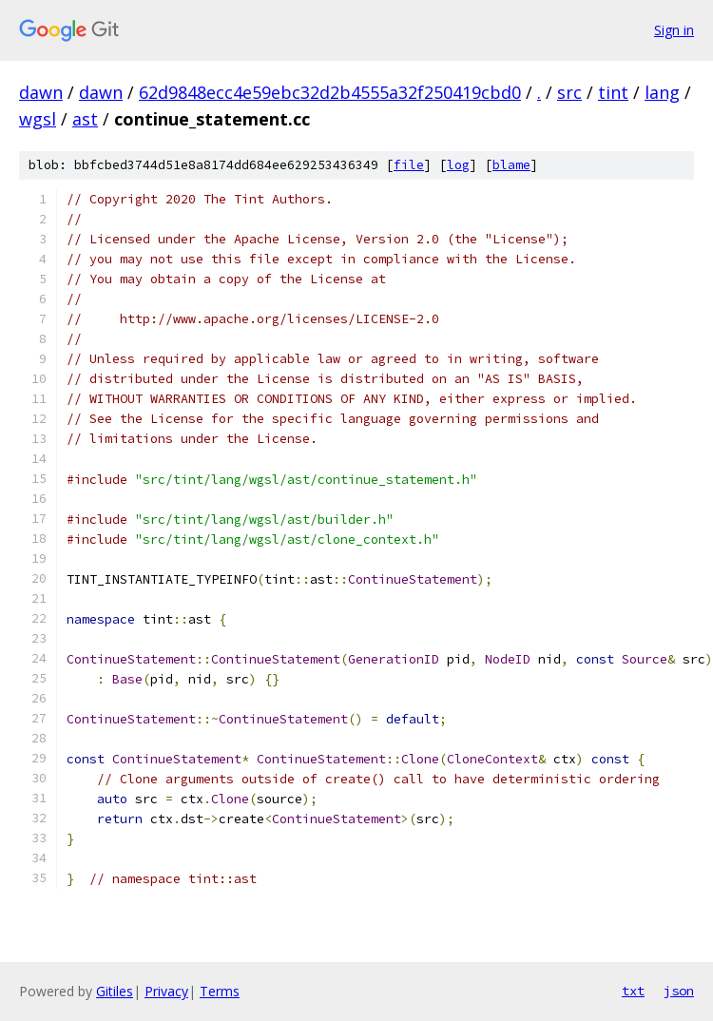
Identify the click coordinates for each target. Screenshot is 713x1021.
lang (662, 92)
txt (633, 990)
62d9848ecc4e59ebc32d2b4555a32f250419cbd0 (330, 92)
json (679, 990)
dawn (41, 92)
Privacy (166, 991)
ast (85, 118)
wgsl (37, 118)
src (569, 92)
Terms (220, 991)
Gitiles (114, 991)
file (409, 165)
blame (511, 165)
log (458, 165)
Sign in (674, 30)
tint (613, 92)
